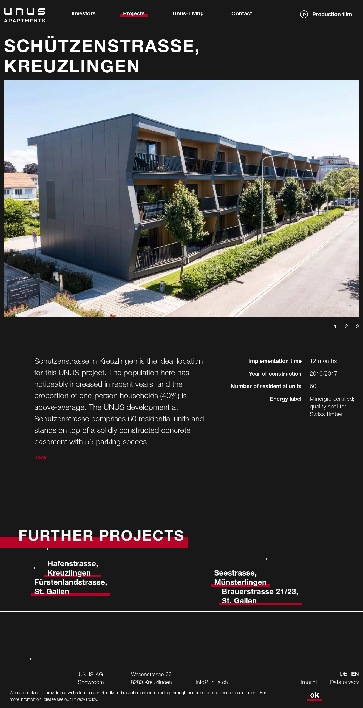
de (343, 673)
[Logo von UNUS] (24, 19)
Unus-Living (188, 14)
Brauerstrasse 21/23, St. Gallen (260, 597)
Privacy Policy (84, 699)
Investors (84, 14)
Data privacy (344, 682)
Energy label (286, 399)
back (40, 458)
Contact (241, 14)
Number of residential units (266, 387)
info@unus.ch (212, 682)
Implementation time (275, 362)
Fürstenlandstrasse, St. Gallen (70, 587)
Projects (134, 14)
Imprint (309, 682)
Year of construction (275, 374)
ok (314, 696)
